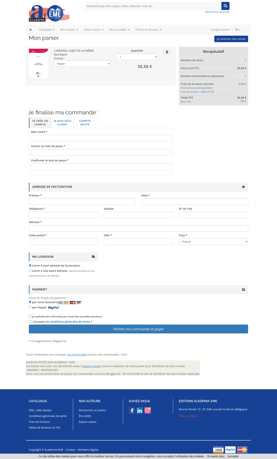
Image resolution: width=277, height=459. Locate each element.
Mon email (38, 132)
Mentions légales (88, 449)
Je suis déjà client (62, 122)
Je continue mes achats (231, 39)
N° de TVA (185, 209)
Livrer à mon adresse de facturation (56, 265)
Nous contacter (188, 416)
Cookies (70, 449)
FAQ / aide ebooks (40, 410)
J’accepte (233, 456)
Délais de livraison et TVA (44, 427)
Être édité (85, 416)
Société (108, 209)
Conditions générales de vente (48, 416)
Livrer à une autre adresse (49, 271)
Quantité (137, 50)
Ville (107, 235)
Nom (144, 195)
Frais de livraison (190, 91)
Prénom (34, 195)
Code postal (37, 235)
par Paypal (39, 307)
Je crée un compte (40, 122)
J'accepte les (61, 321)
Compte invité (85, 122)
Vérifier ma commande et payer (138, 329)
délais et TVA (207, 91)
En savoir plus (216, 456)
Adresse (34, 222)
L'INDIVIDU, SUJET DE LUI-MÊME (74, 50)
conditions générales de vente (70, 321)
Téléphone (36, 209)
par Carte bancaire (44, 302)
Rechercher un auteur (92, 410)
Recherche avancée (217, 12)
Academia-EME (54, 449)
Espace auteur (88, 422)
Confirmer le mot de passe (48, 160)
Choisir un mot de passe (47, 146)
